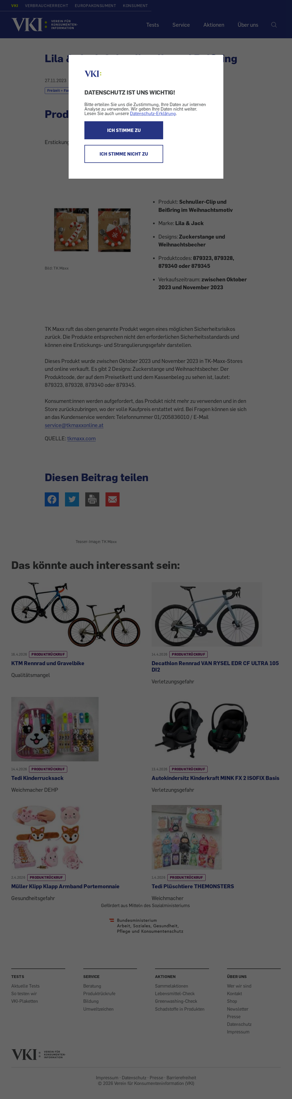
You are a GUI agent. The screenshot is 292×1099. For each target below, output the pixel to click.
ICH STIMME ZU (124, 130)
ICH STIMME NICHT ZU (124, 154)
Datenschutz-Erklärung (153, 113)
